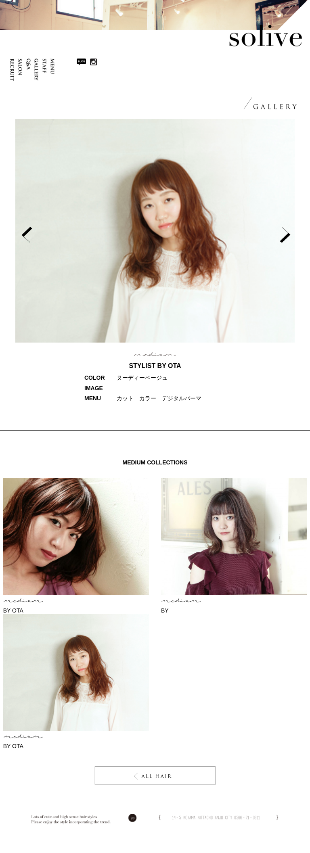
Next (284, 233)
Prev (25, 233)
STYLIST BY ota (155, 365)
